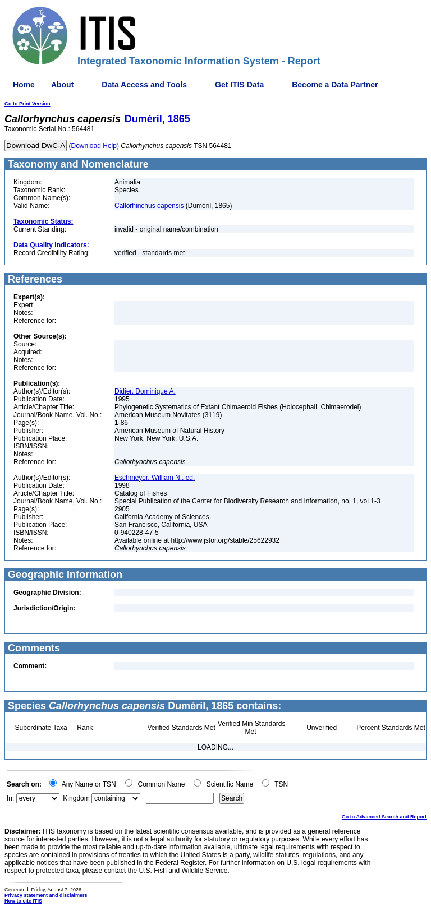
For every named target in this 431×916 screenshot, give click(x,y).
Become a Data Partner (335, 84)
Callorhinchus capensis (149, 206)
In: (10, 798)
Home (24, 84)
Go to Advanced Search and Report (384, 817)
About (62, 84)
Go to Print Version (27, 104)
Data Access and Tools (144, 84)
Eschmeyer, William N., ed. (154, 478)
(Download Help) (94, 146)
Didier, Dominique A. (145, 391)
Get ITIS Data (239, 84)
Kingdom (76, 798)
